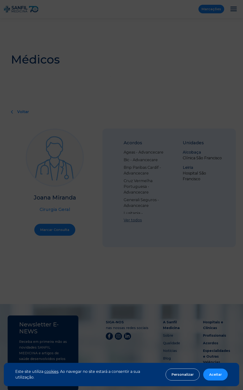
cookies (51, 371)
